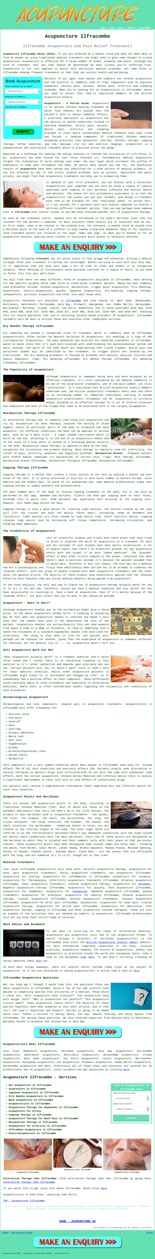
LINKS (112, 28)
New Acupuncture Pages (22, 1233)
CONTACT (131, 28)
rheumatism (79, 891)
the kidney (93, 822)
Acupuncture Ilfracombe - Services (40, 1077)
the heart (49, 818)
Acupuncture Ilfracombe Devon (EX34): (30, 54)
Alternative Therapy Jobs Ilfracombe (29, 1182)
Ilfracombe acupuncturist (38, 869)
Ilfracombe (22, 212)
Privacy (149, 1233)
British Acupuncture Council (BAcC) (112, 942)
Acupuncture (30, 61)
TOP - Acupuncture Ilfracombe (24, 1200)
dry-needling (113, 290)
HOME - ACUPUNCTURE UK (77, 1221)
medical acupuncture (137, 157)
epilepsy (144, 884)
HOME (103, 28)
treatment (23, 65)
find (16, 1051)
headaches (35, 891)
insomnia (144, 876)
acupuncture (11, 61)
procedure (91, 182)
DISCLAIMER (144, 28)
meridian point (16, 229)
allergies (54, 895)
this (39, 961)
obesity (96, 895)
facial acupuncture (74, 873)
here (91, 957)
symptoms (126, 204)
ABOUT (121, 28)
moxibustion (89, 902)
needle (115, 225)
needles (68, 110)
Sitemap (5, 1233)
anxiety (99, 887)
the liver (10, 818)
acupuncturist (110, 89)
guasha (60, 290)
